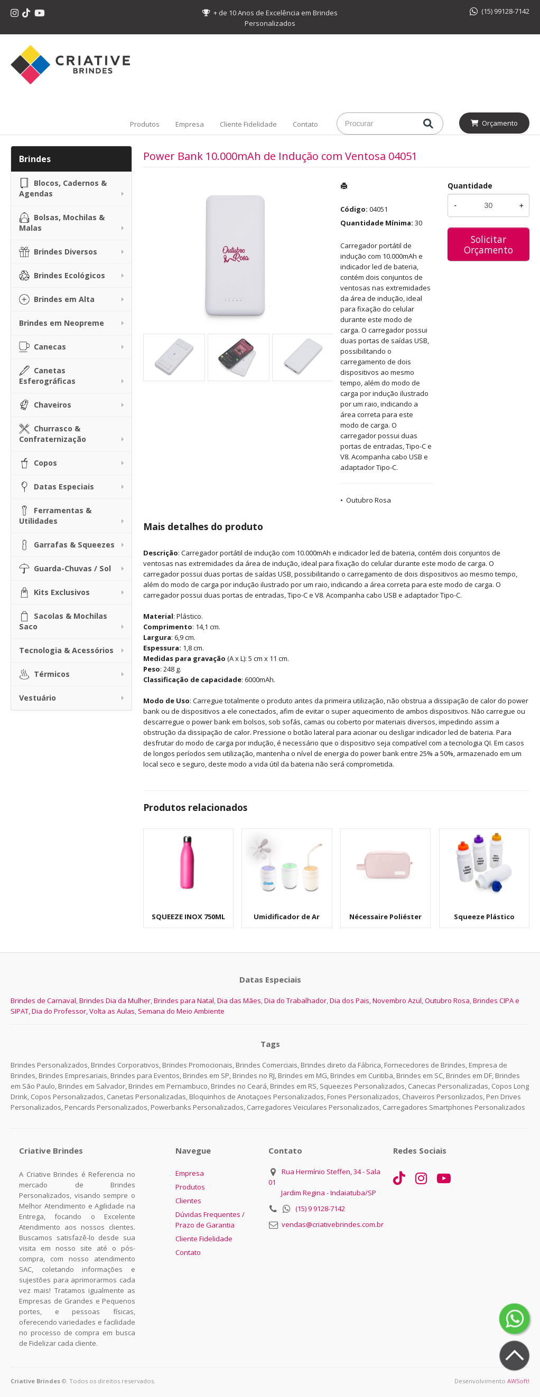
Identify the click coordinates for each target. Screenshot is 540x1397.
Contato (305, 124)
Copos (38, 463)
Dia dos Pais (349, 1000)
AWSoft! (518, 1381)
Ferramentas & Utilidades (55, 515)
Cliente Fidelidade (248, 124)
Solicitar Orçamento (488, 244)
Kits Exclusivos (54, 592)
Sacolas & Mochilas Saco (63, 621)
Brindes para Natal (184, 1000)
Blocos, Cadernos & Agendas (63, 188)
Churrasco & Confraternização (52, 433)
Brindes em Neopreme (61, 323)
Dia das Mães (239, 1000)
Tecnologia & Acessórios (66, 650)
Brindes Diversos (58, 252)
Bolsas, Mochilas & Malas (62, 222)
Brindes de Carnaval (43, 1000)
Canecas (42, 347)
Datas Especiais (56, 487)
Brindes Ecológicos (62, 275)
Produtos (145, 124)
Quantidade (470, 186)
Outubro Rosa (368, 500)
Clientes (188, 1200)
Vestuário (37, 698)
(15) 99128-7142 (499, 11)
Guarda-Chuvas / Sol (65, 568)
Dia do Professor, (60, 1011)
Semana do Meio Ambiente (181, 1011)
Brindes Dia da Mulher (115, 1000)
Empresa (189, 124)
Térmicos (44, 674)
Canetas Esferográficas (47, 375)
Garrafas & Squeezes (67, 545)
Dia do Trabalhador (295, 1000)
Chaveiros (45, 405)
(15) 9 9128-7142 (320, 1208)
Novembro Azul (397, 1000)
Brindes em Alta (57, 299)
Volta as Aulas (112, 1011)
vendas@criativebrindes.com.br (333, 1224)
